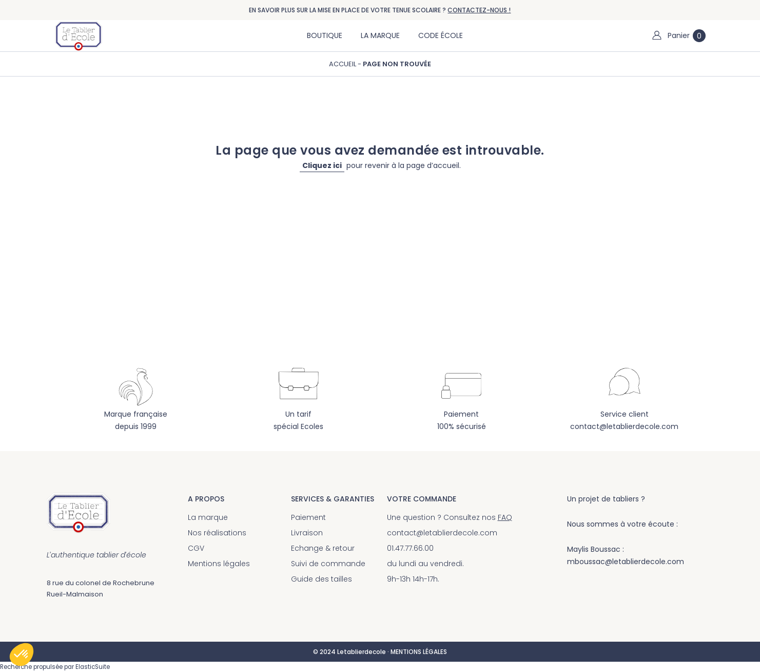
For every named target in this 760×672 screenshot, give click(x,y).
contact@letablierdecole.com (624, 426)
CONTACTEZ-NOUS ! (479, 10)
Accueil (343, 64)
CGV (196, 548)
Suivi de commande (328, 563)
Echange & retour (323, 548)
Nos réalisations (217, 533)
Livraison (307, 533)
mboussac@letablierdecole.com (625, 561)
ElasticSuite (92, 667)
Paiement (308, 517)
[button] (21, 654)
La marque (208, 517)
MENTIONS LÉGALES (419, 651)
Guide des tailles (321, 579)
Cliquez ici (322, 165)
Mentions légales (219, 563)
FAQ (505, 517)
